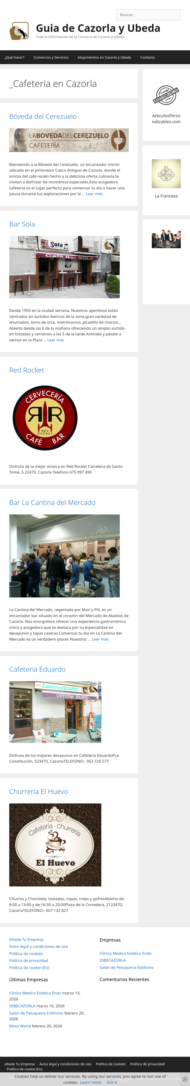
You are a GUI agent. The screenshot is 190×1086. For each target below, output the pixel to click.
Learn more (90, 1082)
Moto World (20, 1026)
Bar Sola (22, 224)
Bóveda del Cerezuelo (43, 116)
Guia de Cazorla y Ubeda (98, 28)
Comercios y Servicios (51, 57)
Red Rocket (26, 370)
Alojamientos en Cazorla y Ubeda (104, 57)
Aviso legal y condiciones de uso (38, 946)
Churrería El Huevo (38, 791)
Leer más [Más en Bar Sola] (55, 340)
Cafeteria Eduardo (37, 669)
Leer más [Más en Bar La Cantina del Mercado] (100, 639)
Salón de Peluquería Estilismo (36, 1013)
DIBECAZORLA (22, 1005)
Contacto (147, 57)
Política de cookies (26, 953)
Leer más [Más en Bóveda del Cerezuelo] (94, 193)
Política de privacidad (28, 960)
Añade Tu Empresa (26, 939)
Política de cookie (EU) (29, 967)
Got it (112, 1082)
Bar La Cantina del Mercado (52, 502)
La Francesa (166, 196)
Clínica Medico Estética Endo (35, 993)
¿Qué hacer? (14, 57)
